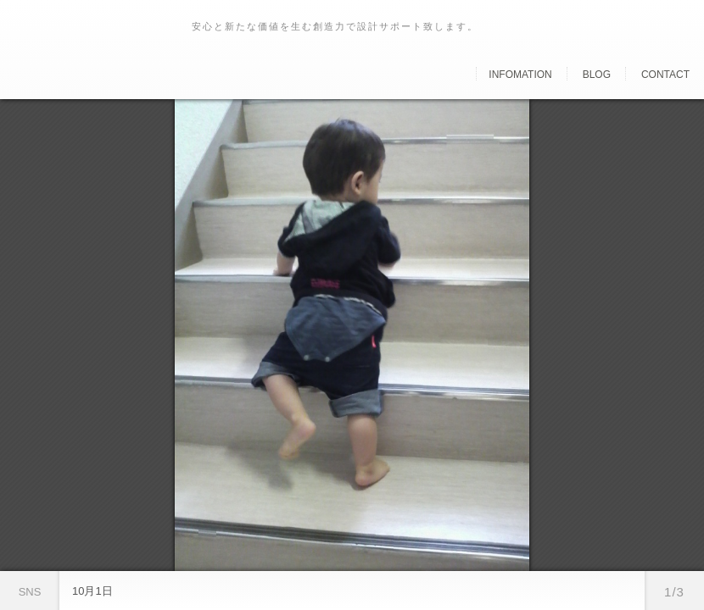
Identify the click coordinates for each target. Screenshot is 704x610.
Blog (597, 74)
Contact (665, 74)
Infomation (520, 74)
